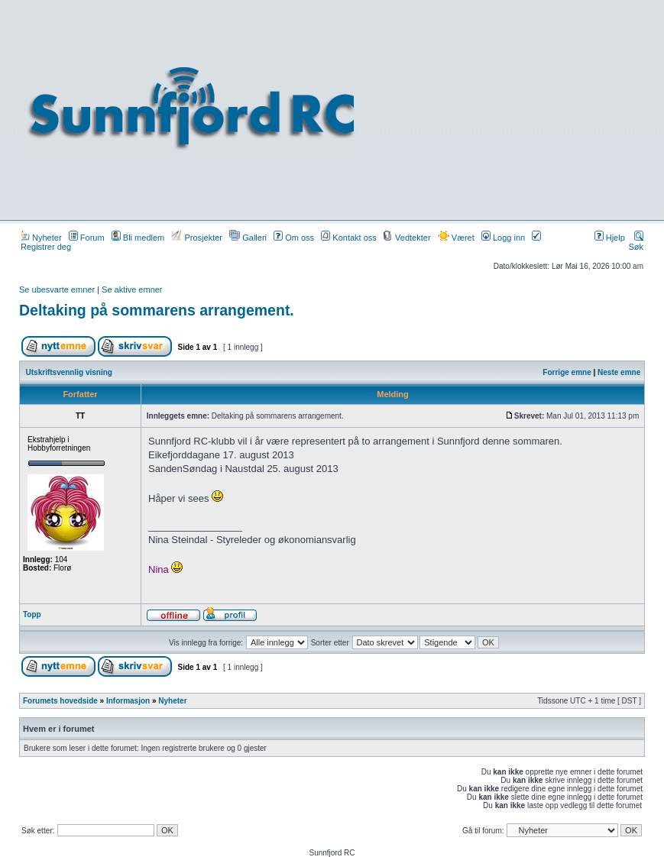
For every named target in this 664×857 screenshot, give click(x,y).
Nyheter (41, 237)
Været (456, 237)
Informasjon (128, 701)
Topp (32, 614)
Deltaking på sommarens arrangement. (156, 310)
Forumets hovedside (60, 701)
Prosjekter (196, 237)
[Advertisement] (511, 108)
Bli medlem (138, 237)
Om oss (294, 237)
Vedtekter (407, 237)
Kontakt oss (349, 237)
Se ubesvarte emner (57, 289)
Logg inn (503, 237)
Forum (87, 237)
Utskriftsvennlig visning (69, 372)
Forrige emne (567, 372)
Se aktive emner (132, 289)
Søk (635, 242)
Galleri (248, 237)
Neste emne (619, 372)
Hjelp (609, 237)
